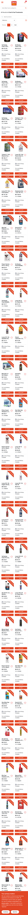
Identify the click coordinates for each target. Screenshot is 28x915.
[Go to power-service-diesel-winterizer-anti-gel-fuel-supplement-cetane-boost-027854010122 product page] (7, 672)
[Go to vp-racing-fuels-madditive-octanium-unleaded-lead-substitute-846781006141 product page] (7, 306)
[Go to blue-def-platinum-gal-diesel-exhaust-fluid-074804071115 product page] (7, 233)
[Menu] (2, 2)
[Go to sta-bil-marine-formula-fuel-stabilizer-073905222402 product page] (20, 233)
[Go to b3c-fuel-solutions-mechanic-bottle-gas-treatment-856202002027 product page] (20, 745)
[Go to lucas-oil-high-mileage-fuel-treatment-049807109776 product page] (20, 562)
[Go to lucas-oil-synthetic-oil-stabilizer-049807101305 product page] (7, 343)
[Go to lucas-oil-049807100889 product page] (20, 489)
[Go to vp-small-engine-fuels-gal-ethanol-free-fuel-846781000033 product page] (7, 51)
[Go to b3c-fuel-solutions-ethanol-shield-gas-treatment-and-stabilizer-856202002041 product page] (7, 781)
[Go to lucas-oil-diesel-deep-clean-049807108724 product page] (20, 306)
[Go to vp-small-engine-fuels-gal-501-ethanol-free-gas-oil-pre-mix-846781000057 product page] (20, 51)
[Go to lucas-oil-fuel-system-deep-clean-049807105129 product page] (20, 452)
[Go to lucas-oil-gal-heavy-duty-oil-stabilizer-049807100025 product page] (20, 160)
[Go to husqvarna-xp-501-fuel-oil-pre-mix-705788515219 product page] (20, 525)
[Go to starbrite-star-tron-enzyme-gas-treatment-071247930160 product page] (20, 416)
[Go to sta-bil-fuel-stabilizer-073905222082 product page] (7, 745)
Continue (5, 912)
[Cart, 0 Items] (25, 2)
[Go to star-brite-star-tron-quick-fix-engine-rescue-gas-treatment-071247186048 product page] (7, 818)
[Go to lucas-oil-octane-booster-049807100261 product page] (7, 525)
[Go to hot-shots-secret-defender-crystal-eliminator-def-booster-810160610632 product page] (20, 635)
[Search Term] (14, 8)
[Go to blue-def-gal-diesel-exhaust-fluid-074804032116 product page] (7, 379)
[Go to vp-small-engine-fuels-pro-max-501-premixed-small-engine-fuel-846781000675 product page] (7, 562)
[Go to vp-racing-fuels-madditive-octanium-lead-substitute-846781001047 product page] (20, 270)
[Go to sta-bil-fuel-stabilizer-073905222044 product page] (20, 818)
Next (15, 25)
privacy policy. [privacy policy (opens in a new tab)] (5, 903)
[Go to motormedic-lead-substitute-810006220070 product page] (7, 891)
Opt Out (15, 912)
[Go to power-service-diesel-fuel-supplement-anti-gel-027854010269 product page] (7, 452)
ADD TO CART (7, 63)
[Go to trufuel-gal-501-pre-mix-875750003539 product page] (20, 124)
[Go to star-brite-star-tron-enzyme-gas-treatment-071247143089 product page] (7, 708)
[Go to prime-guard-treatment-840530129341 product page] (7, 854)
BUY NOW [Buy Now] (7, 103)
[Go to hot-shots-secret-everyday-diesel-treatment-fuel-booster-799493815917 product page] (20, 379)
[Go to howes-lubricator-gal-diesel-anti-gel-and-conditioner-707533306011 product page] (20, 343)
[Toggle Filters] (26, 20)
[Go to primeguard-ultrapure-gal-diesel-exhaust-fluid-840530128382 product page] (7, 416)
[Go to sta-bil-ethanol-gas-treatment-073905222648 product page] (20, 708)
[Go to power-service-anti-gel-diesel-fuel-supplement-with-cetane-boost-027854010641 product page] (7, 270)
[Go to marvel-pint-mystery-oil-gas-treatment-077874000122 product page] (20, 781)
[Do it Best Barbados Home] (14, 3)
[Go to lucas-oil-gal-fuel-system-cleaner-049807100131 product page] (7, 197)
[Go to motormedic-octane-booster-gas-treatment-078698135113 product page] (20, 854)
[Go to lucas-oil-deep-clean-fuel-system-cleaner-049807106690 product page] (20, 598)
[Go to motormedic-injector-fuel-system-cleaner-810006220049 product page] (20, 891)
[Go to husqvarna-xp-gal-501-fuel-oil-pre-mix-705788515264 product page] (20, 197)
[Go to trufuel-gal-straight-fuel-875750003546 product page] (7, 160)
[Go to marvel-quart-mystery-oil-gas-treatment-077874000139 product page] (7, 635)
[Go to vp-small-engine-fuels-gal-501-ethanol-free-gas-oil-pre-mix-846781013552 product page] (7, 124)
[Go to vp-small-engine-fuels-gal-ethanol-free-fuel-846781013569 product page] (20, 87)
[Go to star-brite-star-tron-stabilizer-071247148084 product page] (20, 672)
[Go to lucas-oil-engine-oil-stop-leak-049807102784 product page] (7, 489)
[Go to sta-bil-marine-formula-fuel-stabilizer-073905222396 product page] (7, 598)
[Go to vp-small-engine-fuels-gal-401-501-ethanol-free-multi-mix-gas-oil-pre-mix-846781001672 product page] (7, 87)
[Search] (26, 8)
